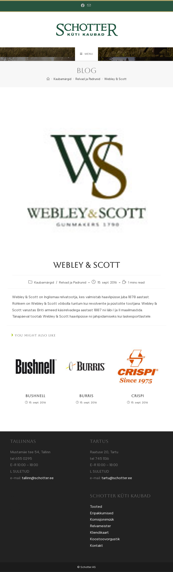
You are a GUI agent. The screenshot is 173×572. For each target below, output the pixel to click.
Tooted (96, 507)
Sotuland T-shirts (15, 509)
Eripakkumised (101, 513)
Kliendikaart (99, 533)
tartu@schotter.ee (117, 478)
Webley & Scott (115, 79)
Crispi (137, 396)
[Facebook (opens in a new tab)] (83, 6)
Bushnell (35, 396)
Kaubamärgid (44, 283)
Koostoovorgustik (105, 539)
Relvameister (100, 526)
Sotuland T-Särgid (16, 503)
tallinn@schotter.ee (38, 478)
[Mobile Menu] (86, 54)
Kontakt (96, 545)
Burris (86, 396)
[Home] (48, 79)
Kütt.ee (12, 497)
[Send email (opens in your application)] (89, 5)
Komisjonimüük (102, 519)
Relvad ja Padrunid (72, 283)
